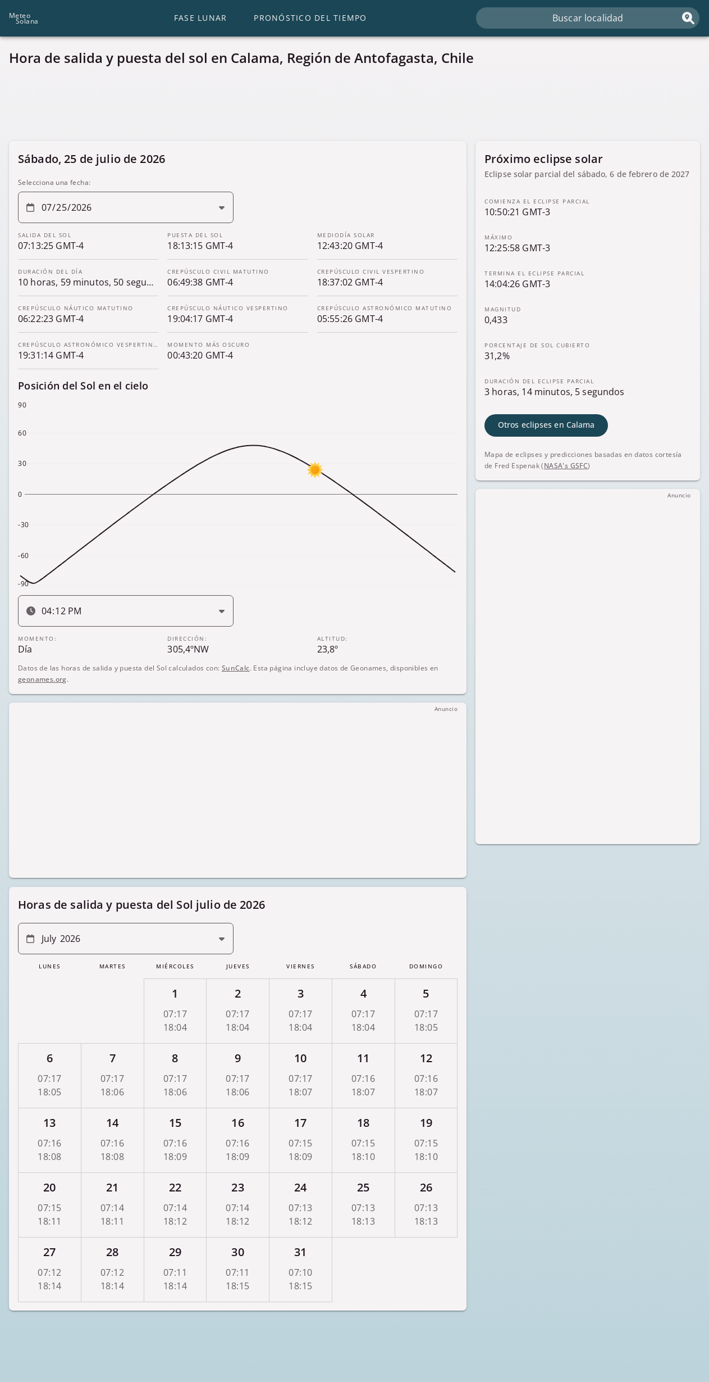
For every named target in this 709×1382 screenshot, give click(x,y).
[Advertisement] (346, 106)
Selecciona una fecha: (54, 182)
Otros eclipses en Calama (546, 424)
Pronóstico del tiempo (310, 17)
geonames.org (42, 678)
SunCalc (236, 667)
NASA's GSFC (566, 465)
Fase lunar (200, 17)
